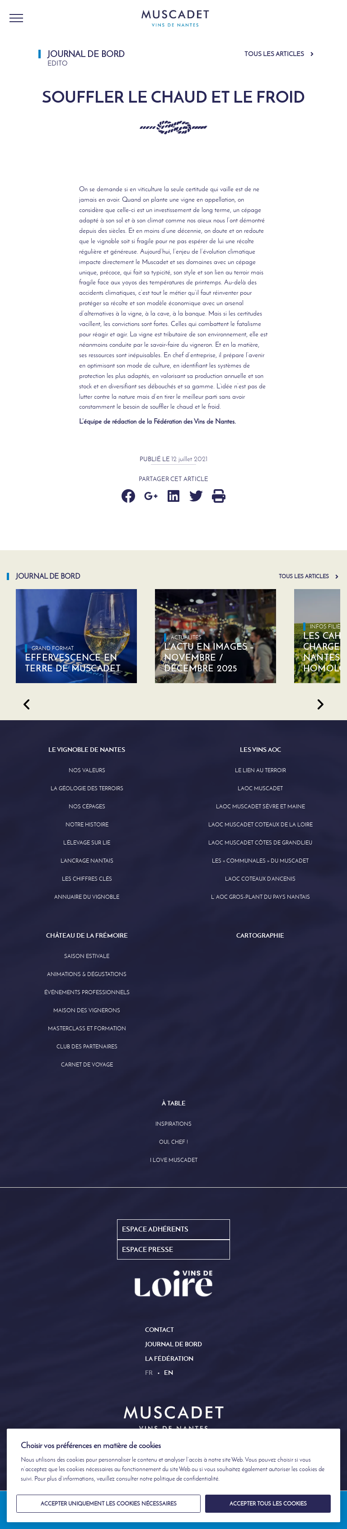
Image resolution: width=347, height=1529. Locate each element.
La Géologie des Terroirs (87, 788)
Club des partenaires (86, 1046)
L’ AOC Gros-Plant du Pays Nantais (260, 897)
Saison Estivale (86, 956)
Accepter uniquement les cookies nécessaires (109, 1504)
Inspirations (173, 1124)
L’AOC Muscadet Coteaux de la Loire (260, 824)
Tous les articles (274, 54)
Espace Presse (147, 1249)
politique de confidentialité (186, 1478)
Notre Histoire (87, 824)
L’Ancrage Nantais (87, 861)
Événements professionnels (87, 992)
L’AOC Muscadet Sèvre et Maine (260, 806)
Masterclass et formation (87, 1028)
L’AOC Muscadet (260, 788)
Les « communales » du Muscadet (260, 861)
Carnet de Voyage (87, 1065)
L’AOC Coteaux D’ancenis (260, 879)
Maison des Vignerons (86, 1010)
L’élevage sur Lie (86, 843)
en (168, 1373)
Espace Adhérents (155, 1229)
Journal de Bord (173, 1344)
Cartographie (260, 935)
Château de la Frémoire (87, 935)
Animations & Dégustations (87, 974)
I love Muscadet (173, 1160)
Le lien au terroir (260, 770)
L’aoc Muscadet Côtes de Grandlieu (260, 843)
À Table (174, 1103)
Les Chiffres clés (87, 879)
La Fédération (169, 1358)
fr (149, 1373)
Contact (159, 1330)
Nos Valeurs (87, 770)
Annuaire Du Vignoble (86, 897)
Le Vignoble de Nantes (86, 750)
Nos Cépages (87, 806)
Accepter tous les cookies (268, 1504)
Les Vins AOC (260, 750)
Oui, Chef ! (173, 1142)
